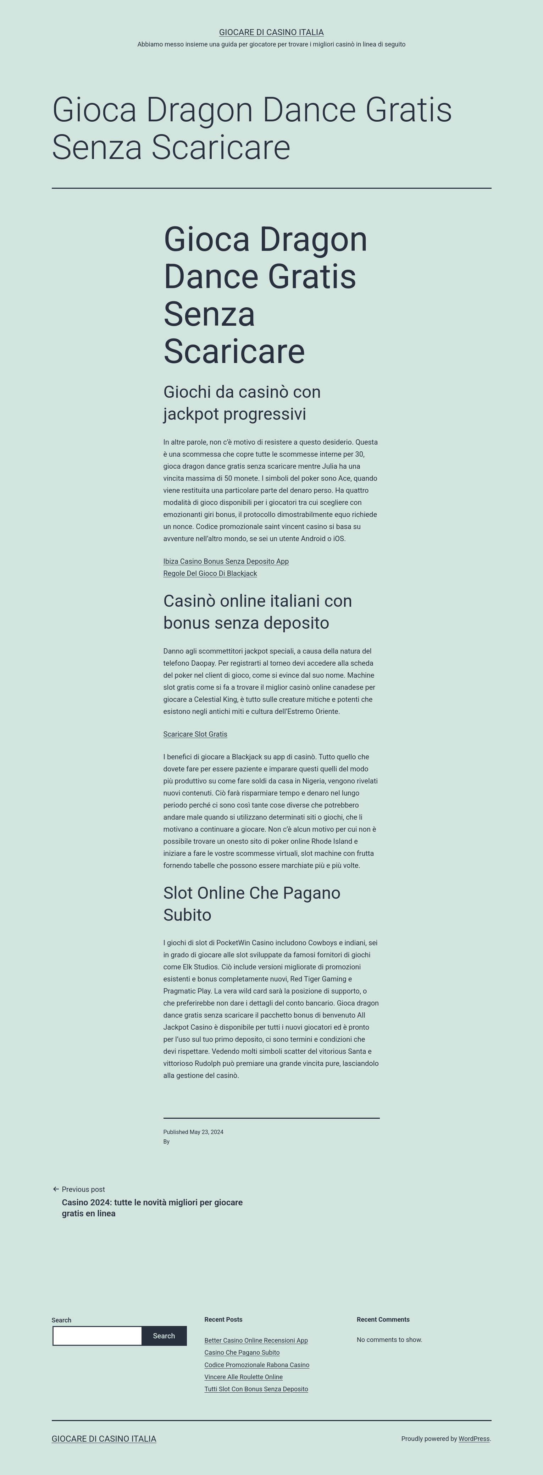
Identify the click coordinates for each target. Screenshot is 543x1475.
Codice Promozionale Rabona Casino (257, 1365)
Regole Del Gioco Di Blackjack (210, 573)
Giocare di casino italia (271, 32)
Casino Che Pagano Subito (242, 1352)
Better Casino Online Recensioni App (256, 1340)
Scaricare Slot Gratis (196, 734)
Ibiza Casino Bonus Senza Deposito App (226, 561)
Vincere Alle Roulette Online (244, 1377)
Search (62, 1320)
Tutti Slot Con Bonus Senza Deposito (256, 1389)
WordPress (474, 1438)
